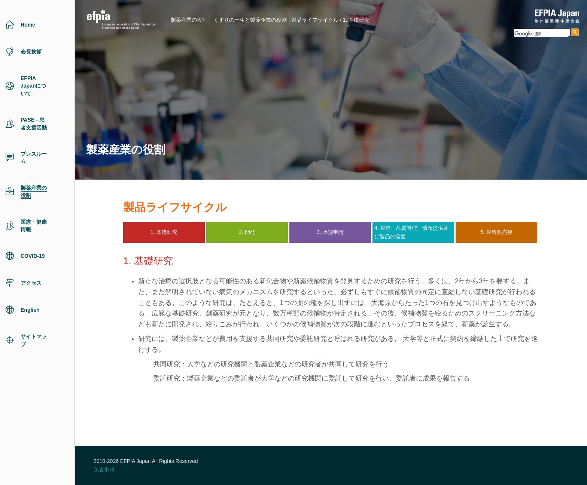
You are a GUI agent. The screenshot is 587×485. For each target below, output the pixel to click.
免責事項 (104, 470)
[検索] (541, 34)
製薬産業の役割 (189, 20)
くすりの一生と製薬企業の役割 (250, 20)
